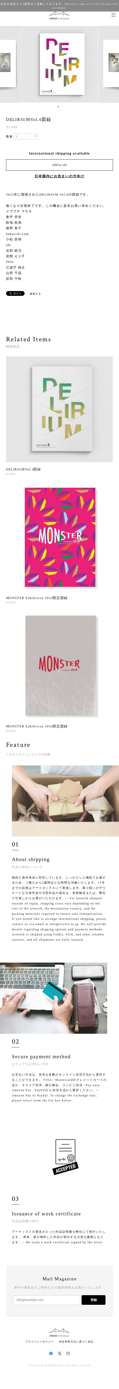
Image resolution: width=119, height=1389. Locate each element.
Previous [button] (7, 64)
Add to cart (59, 165)
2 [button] (61, 106)
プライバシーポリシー (39, 1341)
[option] (59, 64)
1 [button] (58, 106)
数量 (9, 136)
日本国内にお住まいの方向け (59, 176)
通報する (35, 293)
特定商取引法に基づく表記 (76, 1341)
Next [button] (111, 64)
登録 (94, 1300)
